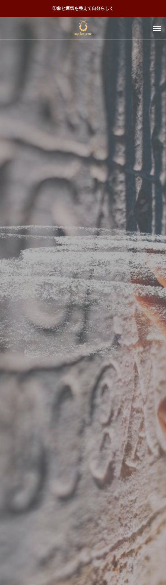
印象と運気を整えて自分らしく (83, 8)
